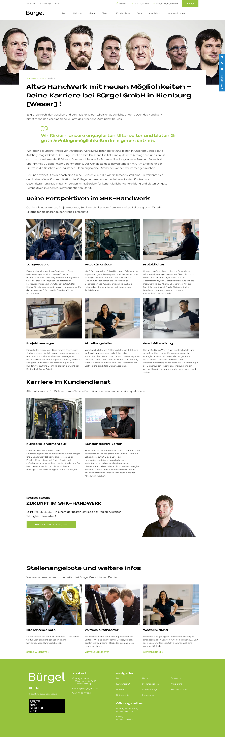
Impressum (148, 695)
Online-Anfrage (149, 689)
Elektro (105, 13)
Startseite (31, 78)
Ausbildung (155, 13)
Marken (120, 689)
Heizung (77, 13)
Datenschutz (122, 695)
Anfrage (190, 3)
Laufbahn (51, 78)
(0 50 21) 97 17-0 (140, 3)
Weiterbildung (155, 630)
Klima (92, 13)
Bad (64, 13)
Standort (122, 3)
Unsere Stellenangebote (50, 524)
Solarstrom (176, 678)
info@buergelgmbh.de (165, 3)
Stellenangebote (41, 630)
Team (57, 3)
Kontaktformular (179, 689)
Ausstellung (45, 3)
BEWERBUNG (222, 82)
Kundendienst (123, 13)
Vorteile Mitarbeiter (102, 630)
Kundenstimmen (176, 13)
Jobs (139, 13)
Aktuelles (30, 3)
